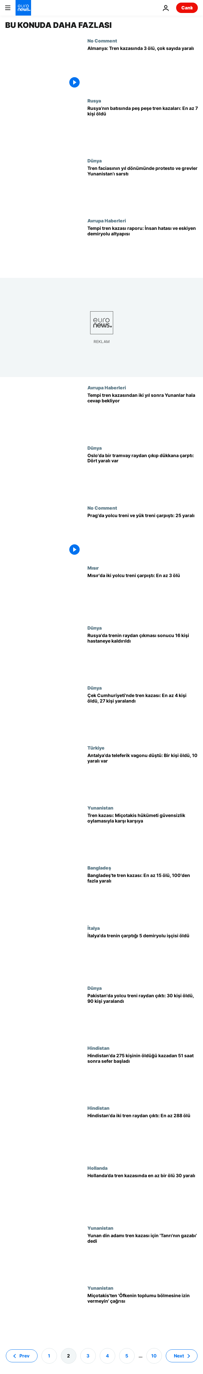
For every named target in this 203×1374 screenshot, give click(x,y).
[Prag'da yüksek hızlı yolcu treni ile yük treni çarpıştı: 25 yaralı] (142, 535)
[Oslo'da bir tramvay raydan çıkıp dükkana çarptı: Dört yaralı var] (142, 475)
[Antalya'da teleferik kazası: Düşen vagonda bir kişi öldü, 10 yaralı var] (142, 775)
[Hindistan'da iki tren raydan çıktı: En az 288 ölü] (142, 1135)
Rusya (94, 100)
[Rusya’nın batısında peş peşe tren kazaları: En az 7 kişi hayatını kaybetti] (142, 128)
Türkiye (96, 747)
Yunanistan (100, 807)
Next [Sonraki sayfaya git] (179, 1355)
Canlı (187, 7)
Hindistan (98, 1047)
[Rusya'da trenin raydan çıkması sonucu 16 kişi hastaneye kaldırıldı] (142, 655)
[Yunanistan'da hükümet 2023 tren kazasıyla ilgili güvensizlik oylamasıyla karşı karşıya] (142, 835)
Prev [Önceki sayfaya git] (24, 1355)
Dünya (94, 160)
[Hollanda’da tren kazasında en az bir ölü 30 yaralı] (142, 1195)
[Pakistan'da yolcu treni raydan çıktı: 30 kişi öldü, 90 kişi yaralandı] (142, 1015)
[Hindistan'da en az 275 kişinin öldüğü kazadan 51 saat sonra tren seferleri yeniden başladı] (142, 1075)
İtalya (93, 927)
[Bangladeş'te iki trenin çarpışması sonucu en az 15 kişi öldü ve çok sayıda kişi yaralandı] (142, 895)
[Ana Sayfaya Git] (23, 8)
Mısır (93, 567)
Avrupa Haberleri (106, 220)
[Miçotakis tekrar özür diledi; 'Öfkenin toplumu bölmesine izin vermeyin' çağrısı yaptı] (142, 1315)
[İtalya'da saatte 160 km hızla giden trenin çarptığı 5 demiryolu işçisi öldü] (142, 955)
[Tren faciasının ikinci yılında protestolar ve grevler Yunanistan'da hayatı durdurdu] (142, 188)
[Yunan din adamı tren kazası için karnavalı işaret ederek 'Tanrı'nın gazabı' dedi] (142, 1255)
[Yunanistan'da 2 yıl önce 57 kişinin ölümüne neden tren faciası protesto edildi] (142, 415)
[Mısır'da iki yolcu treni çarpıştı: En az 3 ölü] (142, 595)
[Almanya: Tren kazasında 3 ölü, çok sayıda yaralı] (142, 68)
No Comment (102, 40)
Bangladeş (99, 867)
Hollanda (97, 1167)
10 (154, 1355)
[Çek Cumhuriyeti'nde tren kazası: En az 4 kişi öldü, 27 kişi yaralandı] (142, 715)
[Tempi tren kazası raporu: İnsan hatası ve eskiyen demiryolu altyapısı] (142, 248)
